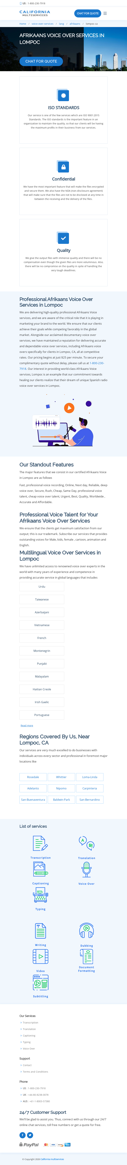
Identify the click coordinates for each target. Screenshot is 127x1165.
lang (61, 23)
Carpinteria (89, 788)
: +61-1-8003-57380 (36, 1101)
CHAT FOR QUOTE (87, 13)
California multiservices (52, 1159)
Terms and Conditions (35, 1072)
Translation (29, 1029)
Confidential (63, 179)
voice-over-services (42, 23)
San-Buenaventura (33, 800)
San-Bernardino (90, 800)
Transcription (30, 1022)
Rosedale (33, 777)
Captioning (29, 1035)
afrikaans (75, 23)
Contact (27, 1065)
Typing (27, 1042)
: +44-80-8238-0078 (35, 1095)
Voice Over (29, 1048)
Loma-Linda (89, 777)
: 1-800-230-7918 (34, 3)
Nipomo (61, 788)
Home (22, 23)
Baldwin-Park (61, 800)
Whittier (61, 777)
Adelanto (33, 788)
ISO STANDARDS (63, 107)
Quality (63, 250)
